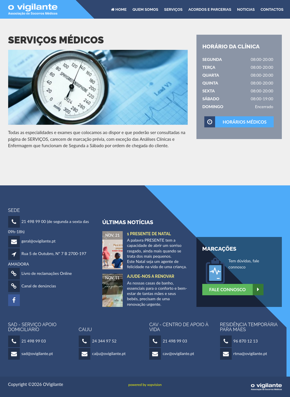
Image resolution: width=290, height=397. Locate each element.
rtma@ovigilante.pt (250, 353)
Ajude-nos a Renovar (150, 276)
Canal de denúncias (39, 285)
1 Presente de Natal (149, 233)
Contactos (272, 9)
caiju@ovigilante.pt (109, 353)
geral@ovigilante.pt (39, 240)
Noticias (246, 9)
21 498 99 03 (34, 340)
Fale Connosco (236, 289)
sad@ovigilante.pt (37, 353)
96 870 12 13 (245, 340)
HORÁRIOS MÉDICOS (236, 122)
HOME (119, 9)
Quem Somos (145, 9)
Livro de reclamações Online (47, 273)
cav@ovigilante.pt (178, 353)
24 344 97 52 (104, 340)
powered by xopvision (145, 384)
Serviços (173, 9)
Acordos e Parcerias (209, 9)
